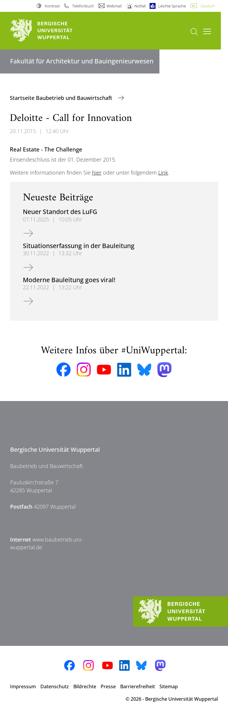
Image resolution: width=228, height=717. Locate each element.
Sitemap (168, 686)
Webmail (114, 6)
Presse (108, 686)
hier (97, 172)
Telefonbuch (83, 6)
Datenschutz (54, 686)
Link (163, 172)
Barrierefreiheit (137, 686)
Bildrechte (84, 686)
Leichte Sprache (172, 6)
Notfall (140, 6)
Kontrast (52, 6)
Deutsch (208, 6)
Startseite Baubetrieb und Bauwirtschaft (62, 97)
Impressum (23, 686)
